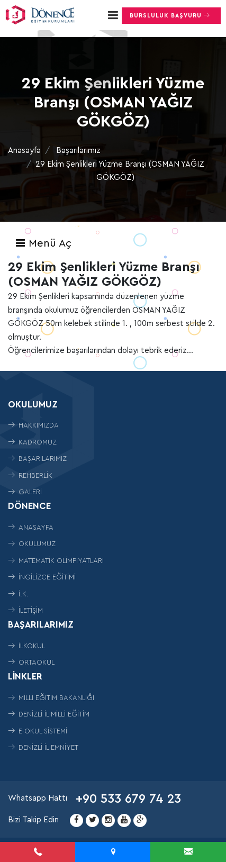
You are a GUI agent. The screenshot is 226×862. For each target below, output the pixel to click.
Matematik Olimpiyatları (56, 560)
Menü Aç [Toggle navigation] (43, 243)
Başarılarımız (78, 151)
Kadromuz (32, 442)
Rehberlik (30, 475)
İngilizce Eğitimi (42, 577)
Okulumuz (32, 543)
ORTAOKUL (31, 662)
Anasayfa (24, 151)
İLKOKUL (26, 645)
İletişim (25, 610)
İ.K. (18, 594)
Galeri (25, 491)
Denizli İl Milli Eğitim (48, 714)
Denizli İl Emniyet (43, 747)
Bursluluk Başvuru (171, 15)
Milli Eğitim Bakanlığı (51, 697)
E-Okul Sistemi (37, 731)
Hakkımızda (33, 425)
